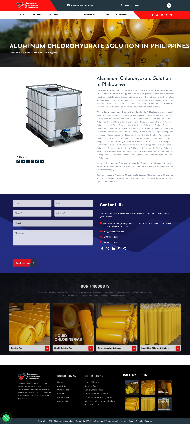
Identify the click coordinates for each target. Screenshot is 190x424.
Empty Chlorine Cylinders (104, 337)
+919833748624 (109, 242)
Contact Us (121, 15)
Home (23, 15)
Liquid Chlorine (95, 384)
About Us (37, 15)
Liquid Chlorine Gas (74, 337)
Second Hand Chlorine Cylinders (100, 397)
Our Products (55, 15)
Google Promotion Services (140, 421)
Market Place (90, 15)
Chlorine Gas (44, 337)
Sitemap (73, 15)
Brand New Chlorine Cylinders (134, 337)
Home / (12, 52)
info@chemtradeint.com (80, 5)
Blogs (106, 15)
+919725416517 (130, 5)
